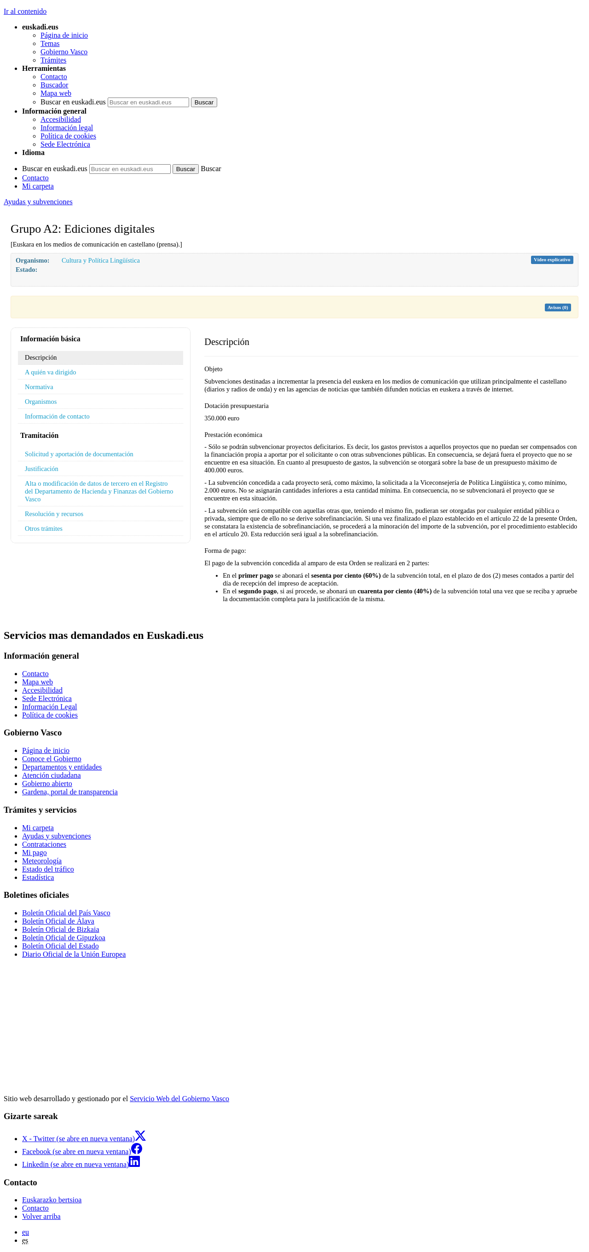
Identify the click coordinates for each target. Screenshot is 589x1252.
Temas (50, 43)
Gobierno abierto (47, 783)
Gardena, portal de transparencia (70, 792)
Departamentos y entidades (62, 767)
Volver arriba (41, 1216)
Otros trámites (44, 528)
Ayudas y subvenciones (38, 202)
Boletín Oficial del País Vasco (66, 913)
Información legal (66, 128)
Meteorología (42, 861)
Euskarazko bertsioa (51, 1200)
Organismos (41, 401)
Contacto (53, 76)
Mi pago (34, 852)
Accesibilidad (60, 119)
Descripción (41, 357)
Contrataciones (44, 844)
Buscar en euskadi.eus (73, 102)
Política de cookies (68, 136)
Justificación (41, 468)
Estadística (38, 877)
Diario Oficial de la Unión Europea (74, 954)
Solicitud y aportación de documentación (79, 454)
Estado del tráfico (48, 869)
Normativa (39, 387)
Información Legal (49, 707)
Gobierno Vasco (63, 52)
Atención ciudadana (51, 775)
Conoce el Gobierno (51, 759)
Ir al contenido (25, 11)
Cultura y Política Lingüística (101, 260)
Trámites (53, 60)
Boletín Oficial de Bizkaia (60, 929)
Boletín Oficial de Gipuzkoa (63, 938)
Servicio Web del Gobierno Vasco (179, 1099)
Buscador (54, 85)
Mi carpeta (38, 186)
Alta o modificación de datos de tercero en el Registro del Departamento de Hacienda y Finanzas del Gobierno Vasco (99, 491)
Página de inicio (64, 35)
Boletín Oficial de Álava (58, 921)
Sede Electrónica (65, 144)
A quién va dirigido (50, 372)
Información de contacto (57, 416)
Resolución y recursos (54, 513)
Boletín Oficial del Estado (60, 946)
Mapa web (55, 93)
